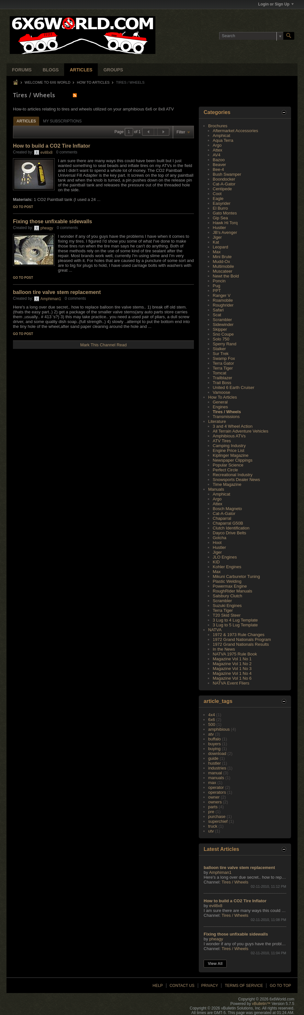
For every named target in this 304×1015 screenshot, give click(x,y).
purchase (216, 816)
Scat (217, 314)
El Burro (220, 208)
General (220, 402)
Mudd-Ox (221, 261)
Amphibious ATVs (229, 436)
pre (211, 811)
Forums (22, 69)
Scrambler (222, 319)
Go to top (280, 985)
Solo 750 (221, 339)
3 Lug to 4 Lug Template (235, 620)
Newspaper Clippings (233, 460)
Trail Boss (222, 382)
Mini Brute (222, 256)
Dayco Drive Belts (229, 532)
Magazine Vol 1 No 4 (232, 673)
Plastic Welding (227, 581)
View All (215, 963)
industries (217, 768)
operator (216, 787)
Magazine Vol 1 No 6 (232, 678)
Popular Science (228, 465)
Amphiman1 (50, 299)
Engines (220, 406)
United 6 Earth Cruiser (233, 387)
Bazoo (219, 159)
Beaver (219, 164)
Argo (217, 145)
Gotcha (219, 537)
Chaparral (222, 518)
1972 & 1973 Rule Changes (239, 634)
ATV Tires (222, 440)
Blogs (51, 69)
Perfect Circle (225, 469)
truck (212, 826)
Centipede (222, 188)
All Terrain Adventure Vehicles (240, 431)
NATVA (214, 629)
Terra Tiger (223, 368)
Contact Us (182, 985)
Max (217, 251)
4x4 (211, 714)
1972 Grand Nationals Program (242, 639)
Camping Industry (229, 445)
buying (214, 748)
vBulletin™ (261, 1003)
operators (217, 792)
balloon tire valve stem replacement (57, 292)
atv (211, 734)
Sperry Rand (224, 343)
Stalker (219, 348)
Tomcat (219, 373)
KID (216, 562)
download (217, 753)
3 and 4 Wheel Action (233, 426)
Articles (81, 69)
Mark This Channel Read (103, 344)
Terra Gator (223, 363)
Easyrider (222, 203)
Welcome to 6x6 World (47, 82)
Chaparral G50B (228, 523)
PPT (217, 290)
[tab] (26, 121)
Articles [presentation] (26, 121)
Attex (217, 150)
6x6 (211, 719)
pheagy (46, 228)
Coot (217, 193)
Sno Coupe (223, 334)
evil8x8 (46, 152)
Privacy (209, 985)
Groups (113, 69)
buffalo (214, 739)
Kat (216, 242)
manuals (216, 777)
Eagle (218, 198)
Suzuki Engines (227, 605)
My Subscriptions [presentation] (62, 121)
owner (214, 797)
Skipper (220, 329)
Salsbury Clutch (227, 595)
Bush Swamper (227, 174)
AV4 (216, 154)
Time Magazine (227, 484)
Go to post (23, 207)
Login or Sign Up (276, 4)
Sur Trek (221, 353)
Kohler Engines (227, 566)
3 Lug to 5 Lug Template (235, 625)
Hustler (219, 227)
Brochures (217, 125)
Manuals (216, 489)
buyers (214, 743)
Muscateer (222, 271)
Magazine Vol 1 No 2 (232, 663)
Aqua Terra (223, 140)
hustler (214, 763)
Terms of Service (244, 985)
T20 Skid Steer (227, 615)
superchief (218, 821)
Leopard (220, 247)
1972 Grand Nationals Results (241, 644)
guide (213, 758)
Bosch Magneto (227, 508)
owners (215, 802)
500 (211, 724)
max (212, 782)
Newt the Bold (226, 276)
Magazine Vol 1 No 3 (232, 668)
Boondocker (224, 179)
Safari (218, 310)
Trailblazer (222, 377)
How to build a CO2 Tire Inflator (51, 146)
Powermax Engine (230, 586)
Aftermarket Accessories (235, 130)
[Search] (251, 36)
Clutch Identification (231, 528)
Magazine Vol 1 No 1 (232, 658)
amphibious (219, 729)
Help (157, 985)
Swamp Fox (224, 358)
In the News (224, 649)
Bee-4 (218, 169)
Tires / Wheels (227, 411)
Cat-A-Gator (224, 184)
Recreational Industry (233, 474)
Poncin (219, 280)
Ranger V (222, 295)
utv (211, 831)
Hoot (217, 542)
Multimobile (223, 266)
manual (215, 772)
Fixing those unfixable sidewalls (52, 221)
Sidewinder (223, 324)
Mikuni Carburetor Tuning (236, 576)
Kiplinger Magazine (231, 455)
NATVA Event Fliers (231, 683)
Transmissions (226, 416)
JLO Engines (225, 557)
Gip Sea (220, 217)
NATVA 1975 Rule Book (235, 654)
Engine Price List (228, 450)
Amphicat (221, 135)
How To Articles (93, 82)
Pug (216, 285)
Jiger (217, 237)
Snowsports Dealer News (236, 479)
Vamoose (221, 392)
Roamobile (223, 300)
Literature (217, 421)
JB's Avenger (225, 232)
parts (213, 806)
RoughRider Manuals (232, 591)
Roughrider (223, 305)
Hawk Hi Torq (225, 222)
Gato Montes (225, 213)
